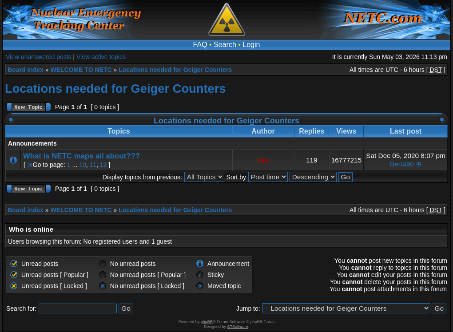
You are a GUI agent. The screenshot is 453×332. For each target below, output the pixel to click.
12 (103, 164)
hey (264, 160)
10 (82, 164)
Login (251, 44)
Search (225, 44)
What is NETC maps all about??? (81, 156)
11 (92, 164)
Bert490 (402, 164)
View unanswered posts (39, 56)
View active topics (101, 56)
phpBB (207, 322)
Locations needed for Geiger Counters (175, 69)
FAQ (200, 44)
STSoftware (237, 326)
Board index (26, 69)
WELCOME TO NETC (80, 69)
